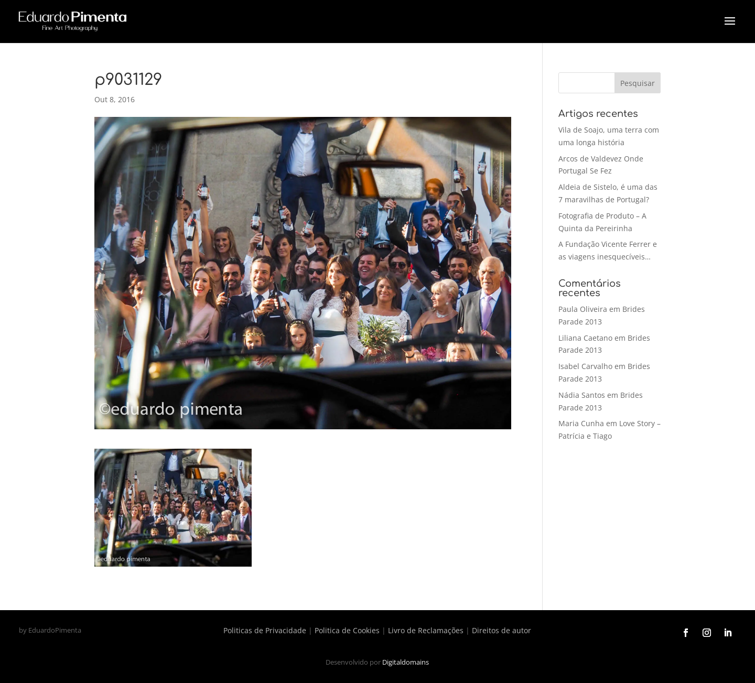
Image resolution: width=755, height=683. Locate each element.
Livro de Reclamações (425, 630)
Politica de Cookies (347, 630)
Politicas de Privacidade (264, 630)
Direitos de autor (501, 630)
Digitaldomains (405, 662)
